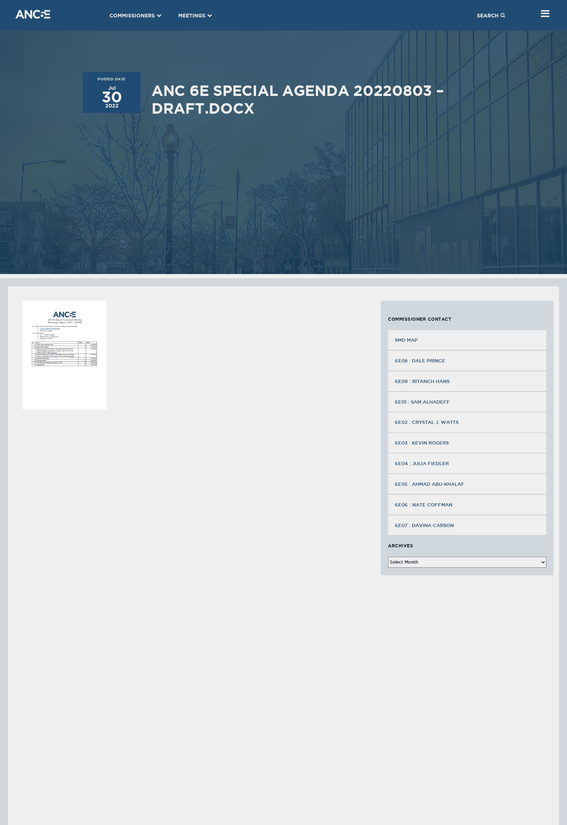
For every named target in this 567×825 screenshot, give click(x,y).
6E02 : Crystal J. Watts (427, 422)
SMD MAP (406, 339)
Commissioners (136, 15)
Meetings (195, 15)
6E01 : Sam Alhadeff (423, 401)
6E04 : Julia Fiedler (422, 463)
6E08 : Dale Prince (421, 360)
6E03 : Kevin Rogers (422, 442)
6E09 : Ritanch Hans (423, 381)
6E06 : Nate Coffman (424, 504)
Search (491, 15)
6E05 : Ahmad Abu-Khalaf (430, 484)
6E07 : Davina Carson (425, 525)
